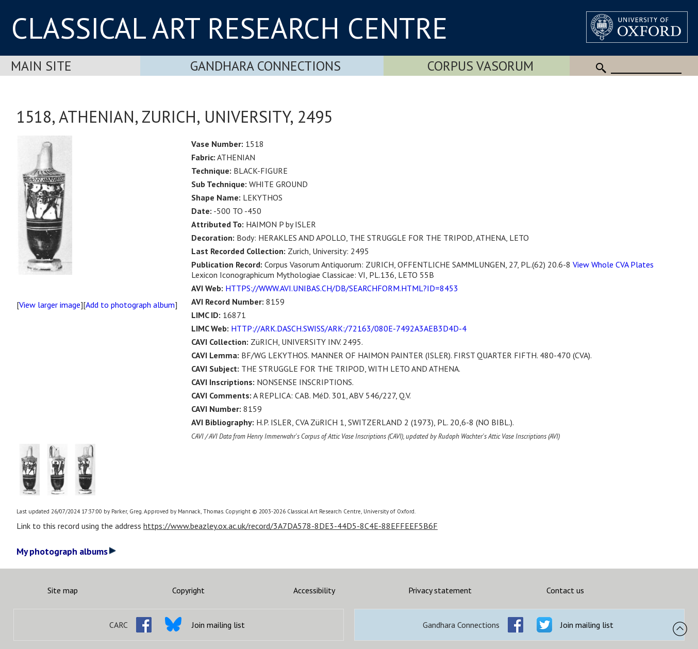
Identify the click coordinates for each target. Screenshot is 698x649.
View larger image (49, 304)
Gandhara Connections (265, 65)
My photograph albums (66, 551)
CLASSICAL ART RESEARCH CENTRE (229, 27)
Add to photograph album (130, 304)
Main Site (41, 65)
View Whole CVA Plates (613, 264)
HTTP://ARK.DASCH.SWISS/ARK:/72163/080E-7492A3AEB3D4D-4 (349, 328)
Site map (62, 590)
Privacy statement (440, 590)
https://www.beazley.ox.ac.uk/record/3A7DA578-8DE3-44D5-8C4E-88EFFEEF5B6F (290, 526)
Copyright (188, 590)
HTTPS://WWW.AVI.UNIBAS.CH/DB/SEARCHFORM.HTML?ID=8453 (341, 288)
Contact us (565, 590)
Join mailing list (218, 625)
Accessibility (314, 590)
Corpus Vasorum (480, 65)
